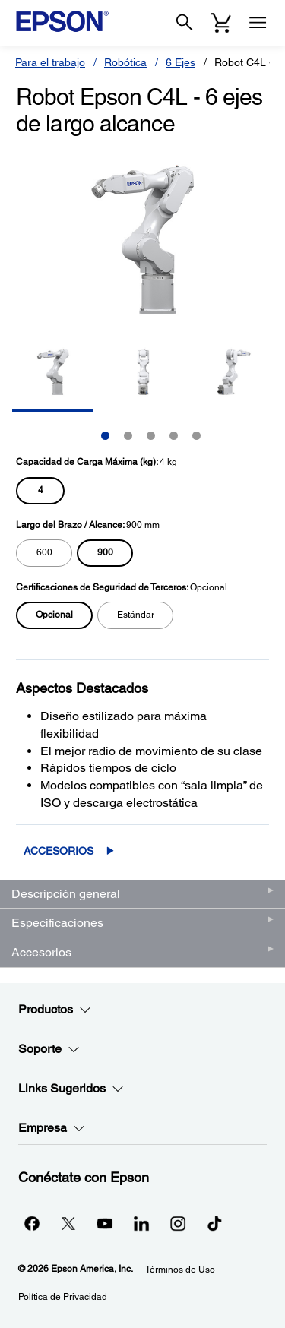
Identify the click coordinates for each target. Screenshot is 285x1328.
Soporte (49, 1049)
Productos (54, 1009)
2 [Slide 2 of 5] (128, 436)
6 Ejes (180, 62)
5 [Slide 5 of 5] (196, 436)
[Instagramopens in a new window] (178, 1223)
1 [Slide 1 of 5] (105, 436)
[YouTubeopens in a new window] (105, 1223)
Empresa (51, 1128)
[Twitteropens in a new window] (68, 1223)
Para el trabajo (50, 62)
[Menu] (257, 23)
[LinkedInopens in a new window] (141, 1223)
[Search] (185, 23)
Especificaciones (57, 922)
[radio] (40, 490)
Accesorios (58, 851)
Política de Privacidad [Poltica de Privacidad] (62, 1297)
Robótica (125, 62)
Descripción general (65, 894)
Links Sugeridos (71, 1088)
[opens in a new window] (214, 1223)
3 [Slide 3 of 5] (151, 436)
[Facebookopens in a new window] (32, 1223)
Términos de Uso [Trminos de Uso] (180, 1269)
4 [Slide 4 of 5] (173, 436)
